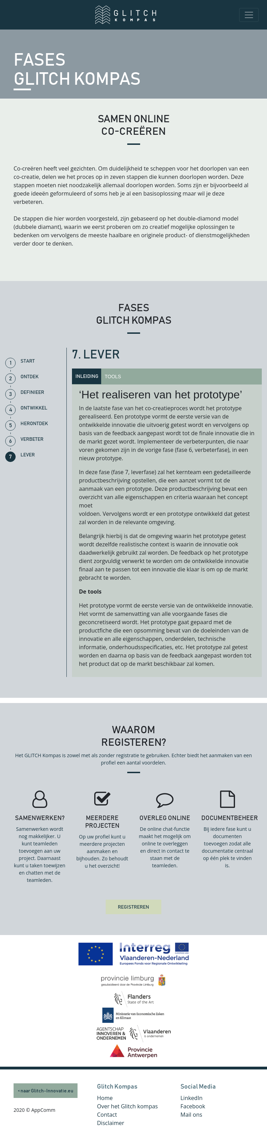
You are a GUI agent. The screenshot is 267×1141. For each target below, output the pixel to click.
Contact (107, 1114)
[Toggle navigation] (249, 15)
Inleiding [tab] (86, 376)
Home (105, 1098)
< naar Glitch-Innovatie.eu (45, 1091)
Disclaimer (110, 1123)
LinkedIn (191, 1098)
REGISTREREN (133, 907)
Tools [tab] (113, 376)
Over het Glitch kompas (127, 1106)
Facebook (192, 1106)
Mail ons (191, 1114)
